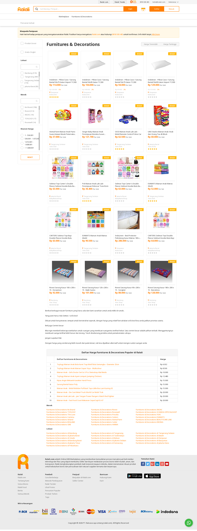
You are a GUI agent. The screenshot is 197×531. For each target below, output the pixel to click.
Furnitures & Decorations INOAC (149, 411)
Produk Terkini (51, 495)
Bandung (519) (29, 74)
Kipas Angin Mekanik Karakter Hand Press (74, 381)
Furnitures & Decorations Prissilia (104, 416)
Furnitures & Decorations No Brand (61, 411)
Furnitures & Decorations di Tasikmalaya (107, 437)
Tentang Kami (23, 482)
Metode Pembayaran (53, 482)
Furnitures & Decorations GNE (59, 425)
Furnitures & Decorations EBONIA (149, 423)
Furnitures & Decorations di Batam (150, 437)
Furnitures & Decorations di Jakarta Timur (63, 444)
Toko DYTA (152, 148)
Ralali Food (22, 488)
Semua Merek (23, 495)
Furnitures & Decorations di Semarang (107, 444)
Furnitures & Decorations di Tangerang (107, 434)
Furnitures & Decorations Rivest (104, 411)
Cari (130, 9)
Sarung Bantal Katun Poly (67, 385)
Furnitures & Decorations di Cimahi (61, 439)
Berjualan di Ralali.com (82, 478)
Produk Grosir (28, 44)
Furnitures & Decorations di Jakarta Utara (152, 444)
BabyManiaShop (55, 200)
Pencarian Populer (52, 492)
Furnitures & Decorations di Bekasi (105, 439)
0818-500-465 (144, 2)
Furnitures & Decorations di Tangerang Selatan (155, 434)
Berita (20, 492)
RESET (30, 158)
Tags (47, 498)
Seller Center (78, 482)
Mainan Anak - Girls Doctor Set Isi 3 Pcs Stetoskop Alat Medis (82, 373)
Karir (102, 482)
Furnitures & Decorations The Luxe (61, 416)
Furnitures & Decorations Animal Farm (106, 421)
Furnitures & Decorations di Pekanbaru (62, 447)
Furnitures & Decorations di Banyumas (151, 442)
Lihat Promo (50, 488)
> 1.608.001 (27, 149)
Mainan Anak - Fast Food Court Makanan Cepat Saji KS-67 (80, 401)
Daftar (156, 9)
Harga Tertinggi (169, 45)
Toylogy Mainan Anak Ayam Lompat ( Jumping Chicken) (79, 377)
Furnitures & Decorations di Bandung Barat (64, 442)
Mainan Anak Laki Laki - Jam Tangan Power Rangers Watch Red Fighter (85, 397)
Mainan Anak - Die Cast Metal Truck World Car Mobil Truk (80, 393)
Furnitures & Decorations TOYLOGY (61, 413)
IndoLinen (53, 96)
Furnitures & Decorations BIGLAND (61, 423)
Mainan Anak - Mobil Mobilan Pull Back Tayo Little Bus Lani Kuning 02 (85, 389)
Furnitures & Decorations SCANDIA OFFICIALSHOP (156, 413)
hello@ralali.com (159, 2)
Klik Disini (156, 35)
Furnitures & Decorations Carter (104, 423)
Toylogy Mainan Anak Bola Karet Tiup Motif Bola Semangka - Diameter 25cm (88, 365)
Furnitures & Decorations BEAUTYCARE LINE (154, 421)
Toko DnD (53, 148)
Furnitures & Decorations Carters (104, 418)
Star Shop (53, 304)
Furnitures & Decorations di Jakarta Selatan (108, 442)
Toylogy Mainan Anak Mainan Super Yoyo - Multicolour (79, 369)
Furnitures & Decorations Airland (60, 421)
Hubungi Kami (105, 478)
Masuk (171, 9)
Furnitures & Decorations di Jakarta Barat (63, 437)
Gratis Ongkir (28, 53)
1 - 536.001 (27, 136)
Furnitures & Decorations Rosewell (105, 413)
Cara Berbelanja (51, 478)
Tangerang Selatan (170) (30, 82)
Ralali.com (104, 2)
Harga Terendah (151, 45)
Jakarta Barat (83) (29, 87)
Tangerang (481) (29, 78)
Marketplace (64, 16)
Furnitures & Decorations (82, 16)
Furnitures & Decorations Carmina (60, 418)
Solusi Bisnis (23, 485)
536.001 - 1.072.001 (30, 140)
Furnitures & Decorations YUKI (148, 416)
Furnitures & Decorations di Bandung (62, 434)
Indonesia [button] (174, 2)
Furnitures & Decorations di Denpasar (151, 439)
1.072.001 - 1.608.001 (27, 144)
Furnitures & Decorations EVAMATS (150, 418)
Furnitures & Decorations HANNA (104, 425)
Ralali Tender (120, 2)
